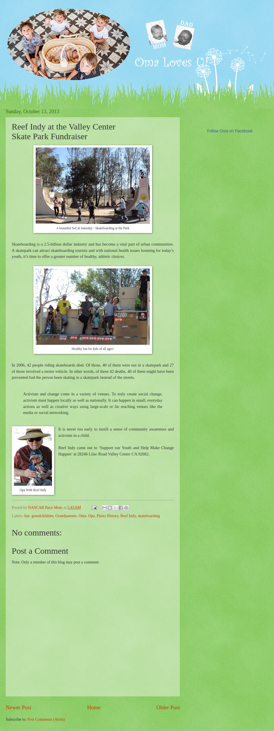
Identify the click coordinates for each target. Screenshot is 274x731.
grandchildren (42, 516)
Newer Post (18, 707)
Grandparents (65, 516)
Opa (91, 516)
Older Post (168, 707)
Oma (82, 516)
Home (93, 707)
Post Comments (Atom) (46, 719)
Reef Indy (128, 516)
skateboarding (149, 516)
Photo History (107, 516)
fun (26, 516)
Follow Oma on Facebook (230, 131)
